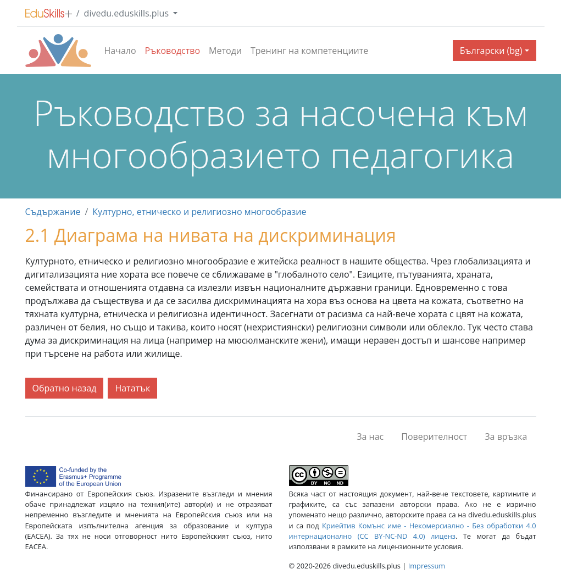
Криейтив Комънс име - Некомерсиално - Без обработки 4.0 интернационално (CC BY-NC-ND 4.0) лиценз (412, 531)
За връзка (506, 436)
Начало (120, 51)
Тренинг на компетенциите (309, 51)
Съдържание (53, 212)
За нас (370, 436)
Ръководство (173, 51)
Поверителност (434, 436)
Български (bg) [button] (491, 51)
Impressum (427, 566)
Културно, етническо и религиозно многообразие (199, 212)
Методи (225, 51)
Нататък (132, 388)
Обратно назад (64, 388)
